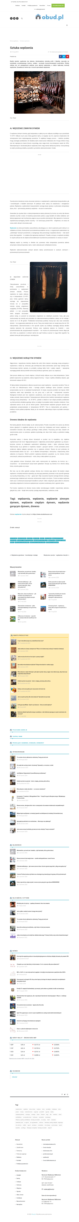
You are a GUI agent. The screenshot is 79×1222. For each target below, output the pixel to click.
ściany (22, 1111)
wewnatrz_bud (19, 1122)
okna (43, 1109)
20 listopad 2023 (23, 759)
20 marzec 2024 (23, 775)
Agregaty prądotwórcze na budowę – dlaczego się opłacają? (34, 821)
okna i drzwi (32, 1109)
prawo (17, 1111)
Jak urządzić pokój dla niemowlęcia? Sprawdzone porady (34, 697)
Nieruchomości (21, 1201)
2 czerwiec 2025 (23, 651)
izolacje (33, 1114)
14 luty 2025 (22, 707)
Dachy (18, 1178)
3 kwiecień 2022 (23, 937)
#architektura (22, 538)
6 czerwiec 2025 (23, 667)
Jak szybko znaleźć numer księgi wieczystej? (29, 911)
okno (59, 1109)
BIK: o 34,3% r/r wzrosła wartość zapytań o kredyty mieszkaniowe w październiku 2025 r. (41, 972)
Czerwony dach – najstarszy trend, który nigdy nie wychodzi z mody (57, 607)
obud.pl (14, 1077)
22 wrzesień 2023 (24, 699)
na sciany (43, 1119)
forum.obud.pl (47, 1147)
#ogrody (29, 538)
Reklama (17, 5)
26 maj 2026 (23, 622)
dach (48, 1119)
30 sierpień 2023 (23, 1015)
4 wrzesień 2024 (23, 831)
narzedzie (41, 1117)
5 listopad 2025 (23, 974)
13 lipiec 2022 (22, 905)
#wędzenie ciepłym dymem (22, 542)
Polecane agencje (18, 730)
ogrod (29, 1125)
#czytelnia (13, 538)
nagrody (36, 1111)
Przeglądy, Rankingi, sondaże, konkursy (27, 743)
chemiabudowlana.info (49, 1144)
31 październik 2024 (24, 691)
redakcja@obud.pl (39, 9)
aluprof (50, 1127)
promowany (54, 1125)
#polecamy (48, 538)
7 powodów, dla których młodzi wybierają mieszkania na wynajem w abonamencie (57, 595)
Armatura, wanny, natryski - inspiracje (54, 1122)
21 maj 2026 (22, 716)
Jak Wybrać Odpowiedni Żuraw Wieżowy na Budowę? (31, 773)
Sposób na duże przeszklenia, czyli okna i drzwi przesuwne (33, 927)
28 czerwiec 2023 (23, 767)
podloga (23, 1127)
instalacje (54, 1109)
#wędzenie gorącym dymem (37, 542)
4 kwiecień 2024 (23, 1007)
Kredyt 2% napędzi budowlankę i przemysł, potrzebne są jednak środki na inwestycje (40, 988)
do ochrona (18, 1125)
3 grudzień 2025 (23, 966)
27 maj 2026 (23, 601)
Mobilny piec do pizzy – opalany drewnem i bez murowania (33, 903)
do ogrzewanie (34, 1122)
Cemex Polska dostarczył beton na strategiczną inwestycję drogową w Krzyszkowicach (41, 874)
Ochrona (19, 1185)
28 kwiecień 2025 (23, 1031)
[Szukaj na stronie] (22, 18)
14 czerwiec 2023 (23, 913)
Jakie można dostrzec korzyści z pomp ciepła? (31, 656)
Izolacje (19, 1181)
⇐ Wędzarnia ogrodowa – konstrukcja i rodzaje (24, 555)
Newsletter (42, 5)
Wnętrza (19, 1188)
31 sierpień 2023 (23, 991)
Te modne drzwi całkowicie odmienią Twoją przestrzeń (32, 757)
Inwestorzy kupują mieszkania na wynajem (29, 1020)
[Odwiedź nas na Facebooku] (11, 18)
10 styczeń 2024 (23, 807)
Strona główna (14, 41)
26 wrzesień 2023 (23, 800)
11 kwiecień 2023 (23, 1023)
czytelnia (25, 1109)
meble (24, 1125)
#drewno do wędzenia (52, 542)
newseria (53, 1119)
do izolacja (47, 1125)
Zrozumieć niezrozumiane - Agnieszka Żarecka (30, 1005)
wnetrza (39, 1109)
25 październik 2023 (24, 683)
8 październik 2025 (24, 958)
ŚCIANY (19, 1175)
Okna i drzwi (20, 1194)
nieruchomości (28, 1111)
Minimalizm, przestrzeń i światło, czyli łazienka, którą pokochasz (35, 850)
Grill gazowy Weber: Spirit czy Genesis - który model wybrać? (35, 704)
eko (51, 1114)
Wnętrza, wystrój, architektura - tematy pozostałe (28, 1119)
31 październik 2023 (24, 659)
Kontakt (23, 5)
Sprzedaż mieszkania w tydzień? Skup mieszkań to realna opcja (35, 664)
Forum (48, 5)
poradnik (41, 1111)
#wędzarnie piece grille (40, 540)
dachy (51, 1111)
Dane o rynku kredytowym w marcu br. (27, 1028)
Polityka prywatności (32, 5)
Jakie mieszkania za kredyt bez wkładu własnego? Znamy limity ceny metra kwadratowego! (42, 935)
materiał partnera (20, 1114)
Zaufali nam (16, 736)
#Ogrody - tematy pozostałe (25, 540)
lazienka (18, 1127)
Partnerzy (19, 1151)
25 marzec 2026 (23, 1000)
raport (60, 1125)
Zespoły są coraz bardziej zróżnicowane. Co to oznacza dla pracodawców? (38, 964)
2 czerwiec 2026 (54, 587)
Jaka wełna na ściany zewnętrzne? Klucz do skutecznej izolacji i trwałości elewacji (41, 648)
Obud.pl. (34, 1214)
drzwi (38, 1114)
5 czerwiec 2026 (24, 575)
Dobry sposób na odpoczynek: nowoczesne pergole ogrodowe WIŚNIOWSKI (57, 583)
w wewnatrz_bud (27, 1117)
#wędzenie (51, 540)
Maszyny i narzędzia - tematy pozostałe (37, 1127)
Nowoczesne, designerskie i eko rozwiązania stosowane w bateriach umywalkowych (40, 805)
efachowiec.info (47, 1151)
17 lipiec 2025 (22, 983)
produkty (48, 1109)
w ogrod (26, 1122)
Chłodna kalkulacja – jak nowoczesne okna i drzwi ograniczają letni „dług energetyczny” (41, 866)
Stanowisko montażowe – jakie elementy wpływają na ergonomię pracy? (27, 607)
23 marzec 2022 (23, 929)
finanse (43, 1114)
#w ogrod (36, 538)
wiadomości (19, 1109)
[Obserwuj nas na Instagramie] (17, 18)
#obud (42, 538)
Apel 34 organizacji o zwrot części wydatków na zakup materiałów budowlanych (39, 1013)
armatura (34, 1125)
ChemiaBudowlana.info (58, 5)
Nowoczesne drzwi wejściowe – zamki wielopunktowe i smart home (57, 573)
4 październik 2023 (24, 791)
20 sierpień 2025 (23, 676)
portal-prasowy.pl (48, 1154)
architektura (18, 1117)
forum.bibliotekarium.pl (49, 1160)
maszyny (28, 1114)
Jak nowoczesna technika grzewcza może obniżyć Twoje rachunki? (36, 829)
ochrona (41, 1122)
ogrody (47, 1111)
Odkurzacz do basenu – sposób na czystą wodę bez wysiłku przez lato (27, 617)
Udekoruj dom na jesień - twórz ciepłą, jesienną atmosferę (34, 681)
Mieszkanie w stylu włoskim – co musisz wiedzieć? (31, 789)
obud (60, 1114)
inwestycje (47, 1117)
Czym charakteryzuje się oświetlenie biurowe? (31, 640)
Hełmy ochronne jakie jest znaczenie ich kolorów (31, 689)
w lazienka (40, 1125)
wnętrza (55, 1114)
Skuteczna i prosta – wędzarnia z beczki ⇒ (56, 555)
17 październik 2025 (24, 643)
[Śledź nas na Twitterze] (14, 18)
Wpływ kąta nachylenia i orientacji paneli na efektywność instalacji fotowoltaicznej (40, 813)
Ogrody (19, 1191)
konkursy (35, 1117)
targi (47, 1114)
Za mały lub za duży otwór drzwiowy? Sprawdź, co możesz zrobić (35, 765)
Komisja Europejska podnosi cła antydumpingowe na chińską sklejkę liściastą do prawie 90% (43, 956)
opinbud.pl (46, 1157)
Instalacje (19, 1198)
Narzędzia (19, 1204)
